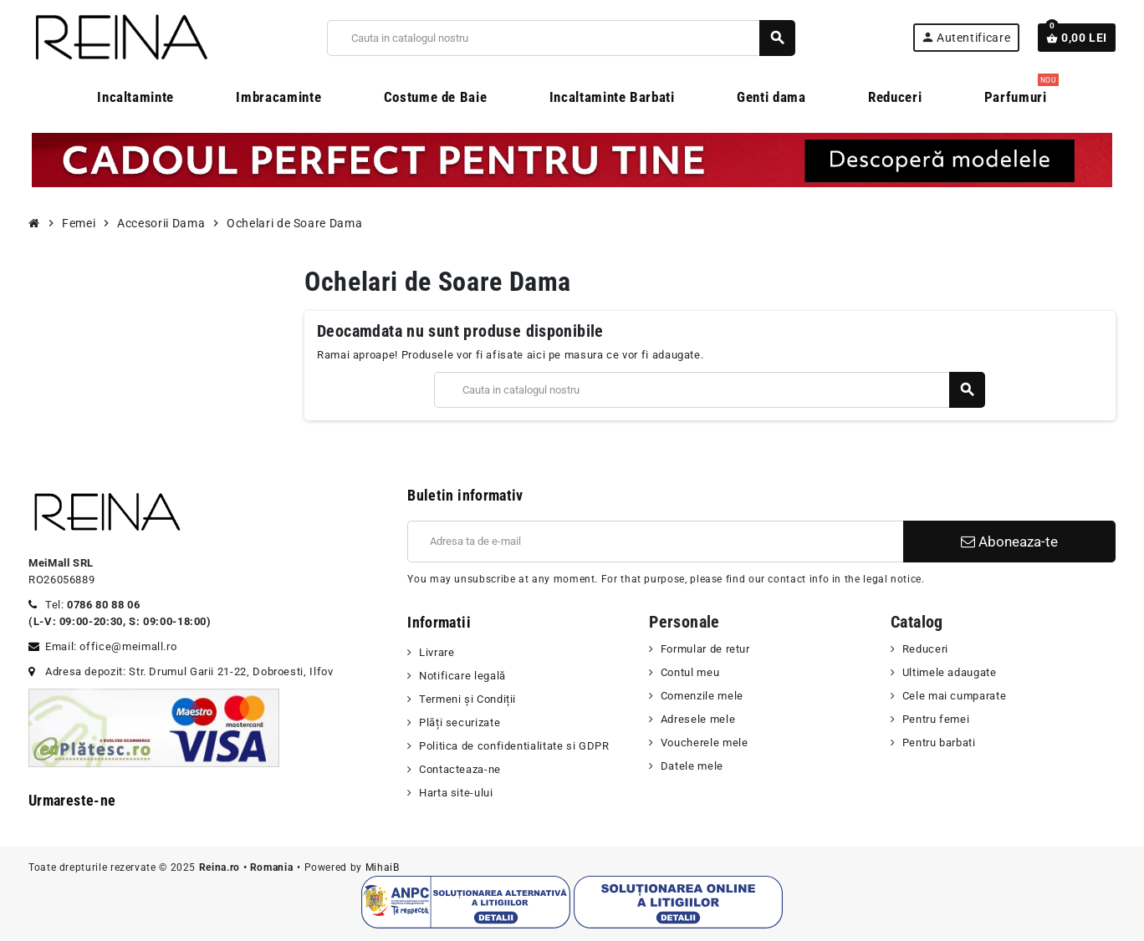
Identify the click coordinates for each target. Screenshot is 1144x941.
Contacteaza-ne (460, 769)
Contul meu (690, 672)
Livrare (436, 652)
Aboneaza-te (1009, 541)
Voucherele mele (704, 742)
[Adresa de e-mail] (655, 541)
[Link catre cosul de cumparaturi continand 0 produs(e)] (1077, 37)
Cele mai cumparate (954, 695)
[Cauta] (560, 38)
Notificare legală (462, 675)
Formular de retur (705, 649)
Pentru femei (936, 719)
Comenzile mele (702, 695)
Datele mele (692, 766)
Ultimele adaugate (949, 672)
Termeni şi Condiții (467, 699)
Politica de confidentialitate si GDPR (514, 746)
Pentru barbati (939, 742)
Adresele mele (698, 719)
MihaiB (382, 867)
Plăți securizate (459, 722)
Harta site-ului (456, 792)
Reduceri (925, 649)
